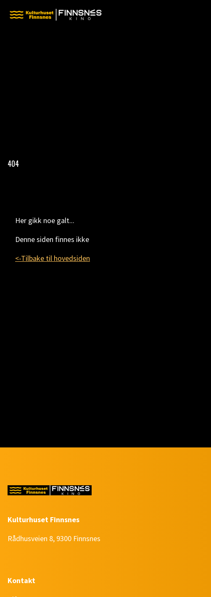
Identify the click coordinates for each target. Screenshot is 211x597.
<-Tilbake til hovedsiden (52, 258)
